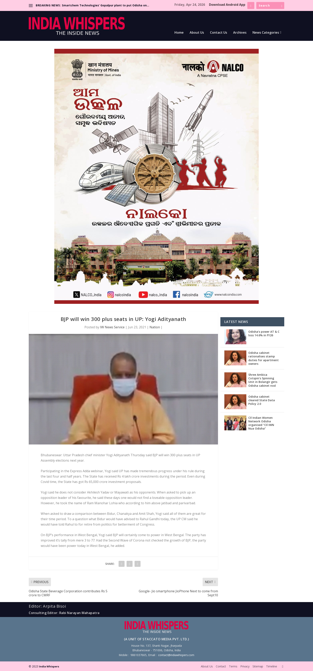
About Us (197, 33)
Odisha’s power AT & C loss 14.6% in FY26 (263, 333)
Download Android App (227, 4)
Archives (240, 33)
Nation (155, 327)
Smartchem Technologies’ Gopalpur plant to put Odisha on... (105, 5)
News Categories (266, 33)
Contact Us (218, 33)
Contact (221, 666)
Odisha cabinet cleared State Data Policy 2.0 (261, 400)
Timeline (271, 666)
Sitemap (258, 666)
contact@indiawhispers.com (176, 655)
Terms (233, 666)
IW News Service (112, 327)
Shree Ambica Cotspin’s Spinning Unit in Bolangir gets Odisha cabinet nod (262, 380)
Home (179, 33)
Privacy (245, 666)
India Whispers (49, 666)
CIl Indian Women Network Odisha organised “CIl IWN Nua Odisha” (261, 423)
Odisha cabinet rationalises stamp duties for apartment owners (263, 358)
